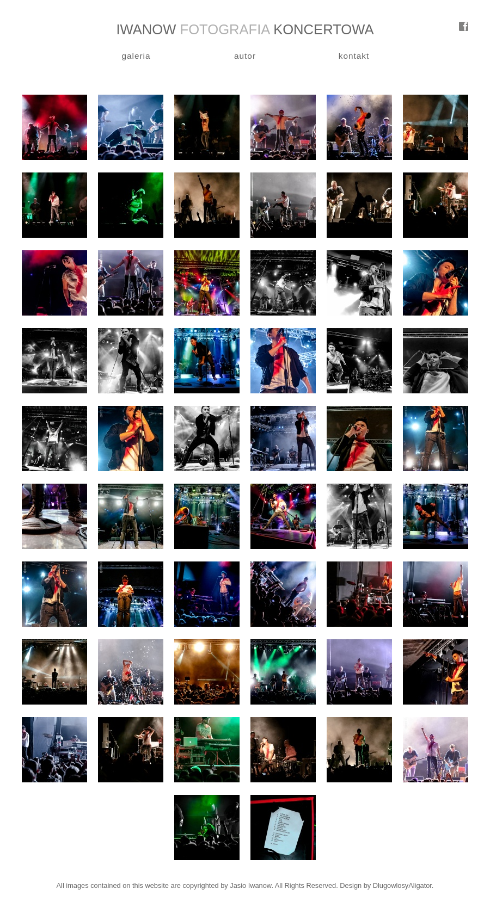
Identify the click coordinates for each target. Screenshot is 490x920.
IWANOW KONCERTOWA (244, 29)
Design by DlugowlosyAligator (386, 885)
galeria (135, 55)
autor (245, 55)
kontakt (354, 55)
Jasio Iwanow (250, 885)
